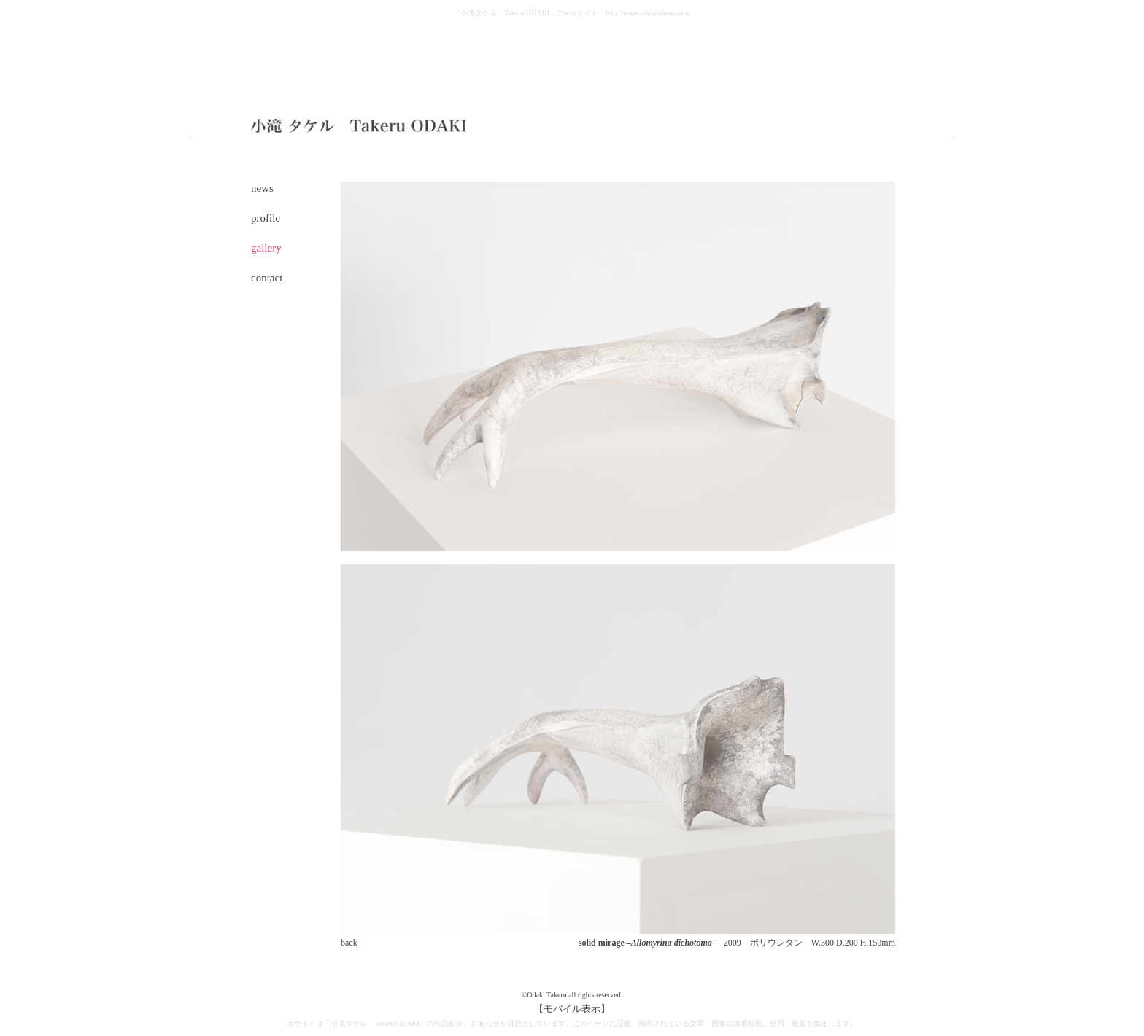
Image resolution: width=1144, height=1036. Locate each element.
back (349, 943)
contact (266, 278)
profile (265, 218)
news (262, 188)
